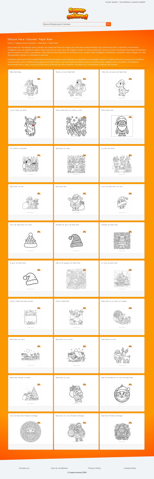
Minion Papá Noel (107, 110)
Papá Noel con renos (17, 339)
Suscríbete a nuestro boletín (132, 2)
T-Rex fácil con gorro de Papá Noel (114, 72)
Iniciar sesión (112, 2)
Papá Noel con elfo (17, 186)
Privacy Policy (94, 468)
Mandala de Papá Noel (109, 225)
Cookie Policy (130, 468)
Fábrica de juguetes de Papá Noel (68, 263)
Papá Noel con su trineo (64, 339)
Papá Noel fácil (61, 186)
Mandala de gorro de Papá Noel (67, 225)
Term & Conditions (59, 468)
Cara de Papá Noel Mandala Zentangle (24, 416)
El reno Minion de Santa (18, 110)
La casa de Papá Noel (109, 263)
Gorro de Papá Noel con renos (21, 225)
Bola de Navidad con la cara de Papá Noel (117, 377)
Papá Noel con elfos (63, 148)
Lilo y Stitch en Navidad (18, 148)
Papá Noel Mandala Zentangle (111, 416)
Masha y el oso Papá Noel (65, 72)
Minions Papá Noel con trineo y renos (69, 110)
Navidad (42, 43)
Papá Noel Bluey (15, 72)
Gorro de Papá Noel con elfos (112, 186)
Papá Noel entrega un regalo (20, 377)
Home (10, 43)
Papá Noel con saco (63, 377)
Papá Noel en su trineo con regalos (114, 301)
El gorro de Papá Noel (18, 263)
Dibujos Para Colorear (26, 43)
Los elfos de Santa (108, 148)
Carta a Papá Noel (62, 301)
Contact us (24, 468)
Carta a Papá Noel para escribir (21, 301)
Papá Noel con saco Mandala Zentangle (70, 416)
